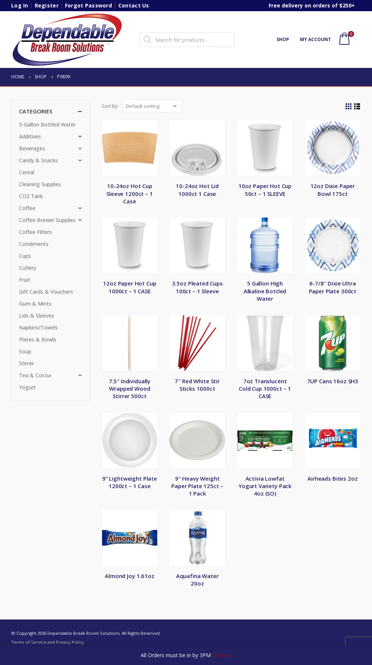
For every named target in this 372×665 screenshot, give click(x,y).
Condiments (34, 243)
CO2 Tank (31, 196)
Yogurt (27, 387)
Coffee (27, 208)
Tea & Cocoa (35, 375)
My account (315, 39)
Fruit (24, 279)
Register (47, 5)
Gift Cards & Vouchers (46, 291)
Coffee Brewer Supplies (47, 220)
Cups (25, 255)
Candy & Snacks (38, 160)
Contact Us (133, 5)
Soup (25, 351)
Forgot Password (88, 5)
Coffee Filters (35, 231)
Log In (19, 5)
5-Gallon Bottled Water (47, 124)
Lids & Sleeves (36, 315)
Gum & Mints (35, 303)
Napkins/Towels (38, 327)
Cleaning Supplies (40, 184)
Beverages (32, 148)
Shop (282, 39)
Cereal (26, 172)
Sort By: (110, 106)
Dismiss (221, 655)
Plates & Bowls (37, 339)
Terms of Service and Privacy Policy (47, 642)
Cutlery (27, 267)
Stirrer (26, 363)
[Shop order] (152, 106)
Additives (30, 136)
